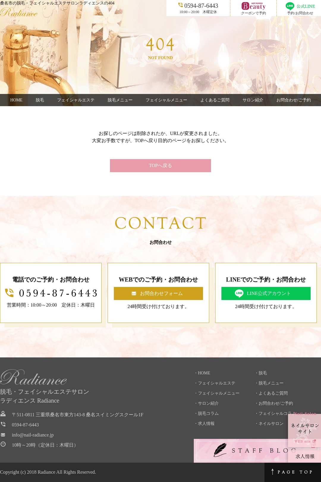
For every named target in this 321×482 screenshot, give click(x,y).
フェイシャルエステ (76, 100)
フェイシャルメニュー (166, 100)
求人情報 (206, 423)
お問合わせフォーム (161, 293)
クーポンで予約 (253, 13)
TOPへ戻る (160, 165)
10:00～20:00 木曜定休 (198, 7)
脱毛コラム (208, 413)
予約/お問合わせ (300, 13)
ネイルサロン (271, 423)
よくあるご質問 (214, 100)
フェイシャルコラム (277, 413)
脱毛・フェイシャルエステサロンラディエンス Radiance (44, 396)
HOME (16, 100)
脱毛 (40, 100)
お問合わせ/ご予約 (293, 100)
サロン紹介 (253, 100)
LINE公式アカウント (269, 293)
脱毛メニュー (120, 100)
